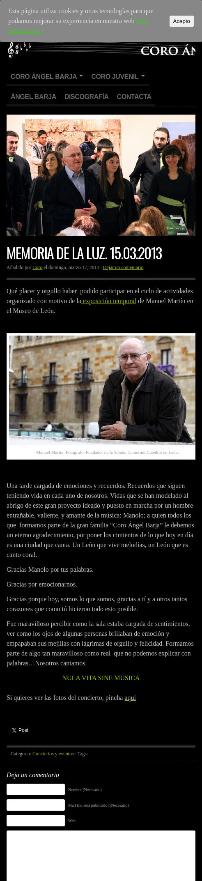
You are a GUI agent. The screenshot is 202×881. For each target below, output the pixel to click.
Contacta (134, 96)
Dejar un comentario (123, 267)
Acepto (182, 21)
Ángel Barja (33, 96)
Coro (37, 267)
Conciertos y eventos (53, 754)
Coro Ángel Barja (45, 77)
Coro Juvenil (116, 77)
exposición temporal (108, 300)
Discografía (86, 96)
